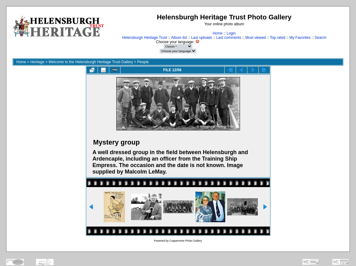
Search (320, 37)
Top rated (277, 37)
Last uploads (201, 37)
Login (230, 33)
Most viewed (255, 37)
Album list (179, 37)
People (143, 62)
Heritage (37, 62)
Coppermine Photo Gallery (185, 240)
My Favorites (300, 37)
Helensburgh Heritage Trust (144, 37)
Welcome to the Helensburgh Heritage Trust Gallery (91, 62)
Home (217, 33)
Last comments (228, 37)
